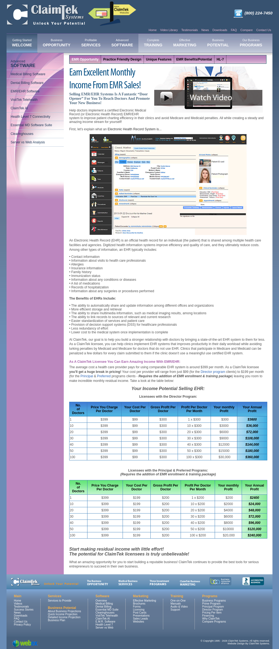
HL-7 (220, 59)
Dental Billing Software (27, 83)
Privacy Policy (22, 624)
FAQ (234, 30)
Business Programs (214, 600)
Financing (208, 615)
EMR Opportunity (85, 59)
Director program (213, 372)
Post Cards (139, 612)
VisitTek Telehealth (24, 100)
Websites (138, 621)
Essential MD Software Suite (31, 125)
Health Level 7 (104, 624)
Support (175, 609)
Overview (101, 600)
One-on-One (178, 600)
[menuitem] (22, 43)
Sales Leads (140, 618)
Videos (18, 603)
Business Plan (56, 620)
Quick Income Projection (62, 614)
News (205, 30)
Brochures (139, 603)
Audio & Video (179, 606)
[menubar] (137, 43)
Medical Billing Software (28, 74)
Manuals (176, 603)
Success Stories (24, 609)
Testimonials (189, 30)
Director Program (212, 609)
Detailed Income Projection (64, 617)
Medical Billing (104, 603)
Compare (246, 30)
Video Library (169, 30)
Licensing (138, 609)
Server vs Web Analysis (28, 142)
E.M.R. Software (105, 621)
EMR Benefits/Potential (194, 59)
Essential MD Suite (106, 609)
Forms (137, 606)
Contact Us (263, 30)
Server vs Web (104, 627)
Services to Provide (59, 600)
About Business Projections (64, 611)
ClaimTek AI (19, 108)
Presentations (141, 615)
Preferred (104, 376)
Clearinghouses (22, 134)
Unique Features (159, 59)
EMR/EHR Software (25, 91)
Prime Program (211, 603)
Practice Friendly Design (122, 59)
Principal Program (213, 606)
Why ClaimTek (211, 618)
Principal (86, 376)
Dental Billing (103, 606)
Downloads (220, 30)
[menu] (35, 102)
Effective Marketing (144, 600)
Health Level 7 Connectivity (30, 117)
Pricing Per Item (212, 612)
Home (152, 30)
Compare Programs (214, 621)
